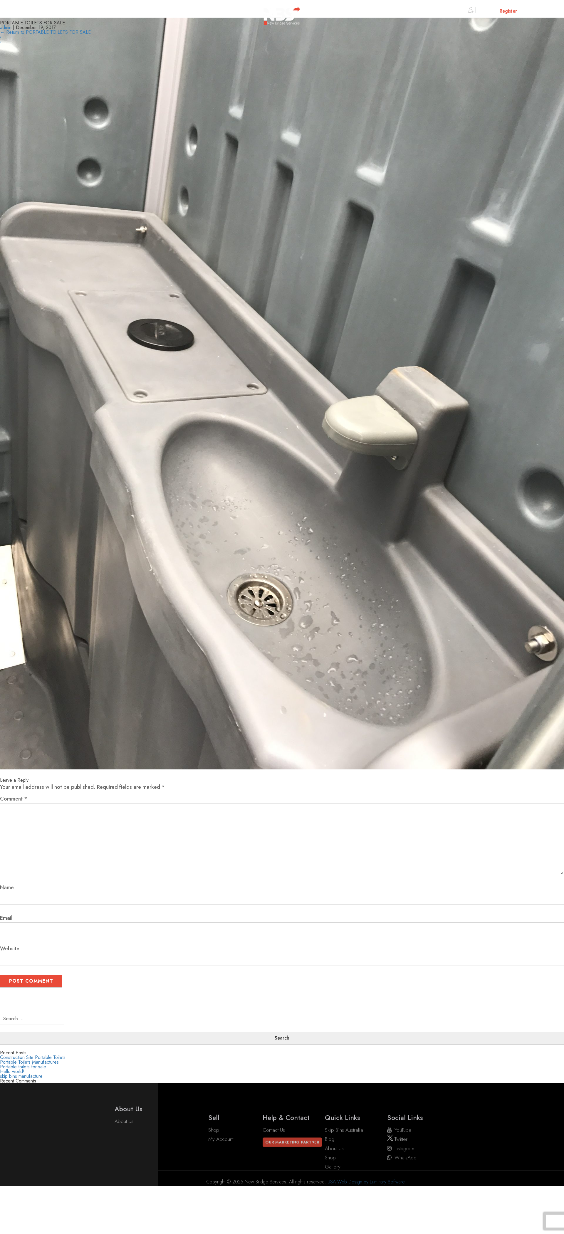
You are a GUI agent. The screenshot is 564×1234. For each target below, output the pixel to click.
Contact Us (274, 1161)
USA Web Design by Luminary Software (366, 1193)
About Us (124, 1132)
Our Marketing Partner (292, 1173)
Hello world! (12, 1071)
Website (9, 948)
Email (6, 918)
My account (220, 1170)
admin (5, 27)
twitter (397, 1170)
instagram (400, 1179)
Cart (539, 11)
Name (7, 887)
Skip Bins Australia (344, 1161)
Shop (213, 1161)
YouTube (399, 1161)
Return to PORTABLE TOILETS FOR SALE (45, 32)
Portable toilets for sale (23, 1066)
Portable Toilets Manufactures (29, 1062)
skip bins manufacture (21, 1076)
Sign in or (492, 11)
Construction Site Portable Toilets (33, 1057)
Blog (329, 1170)
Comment (13, 799)
